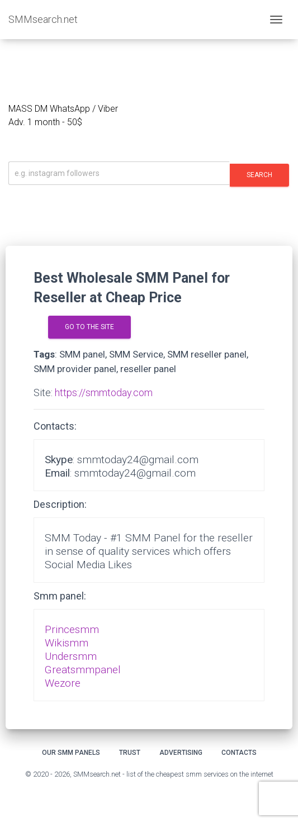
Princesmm (72, 629)
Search (259, 175)
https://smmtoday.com (104, 392)
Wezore (63, 683)
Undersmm (71, 656)
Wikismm (66, 642)
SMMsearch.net (43, 19)
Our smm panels (71, 753)
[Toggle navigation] (276, 19)
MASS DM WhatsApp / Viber (63, 108)
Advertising (180, 753)
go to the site (89, 327)
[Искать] (119, 173)
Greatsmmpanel (83, 669)
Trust (129, 753)
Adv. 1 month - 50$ (45, 122)
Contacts (239, 753)
